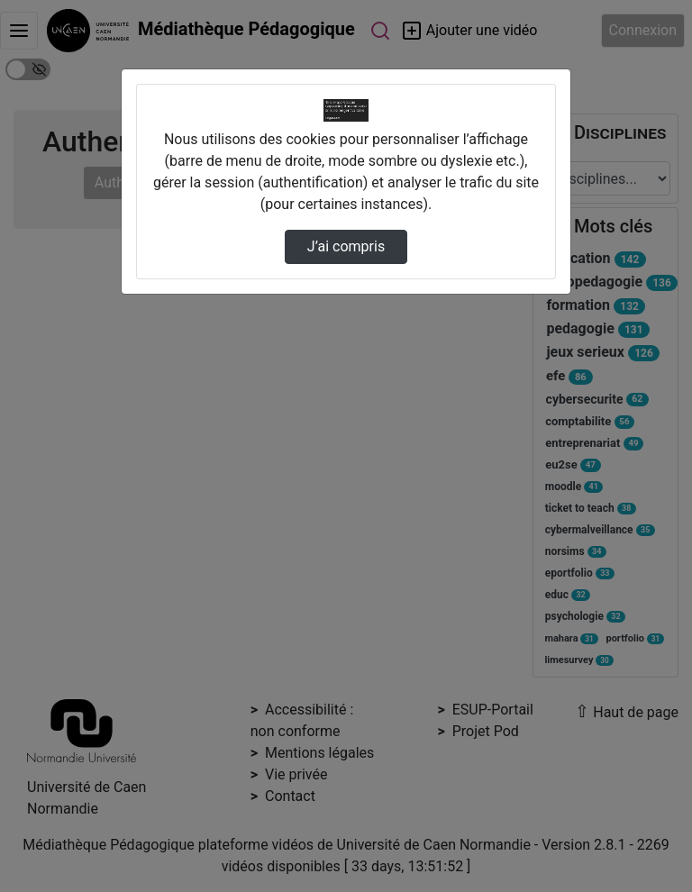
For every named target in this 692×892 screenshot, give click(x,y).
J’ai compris (346, 246)
